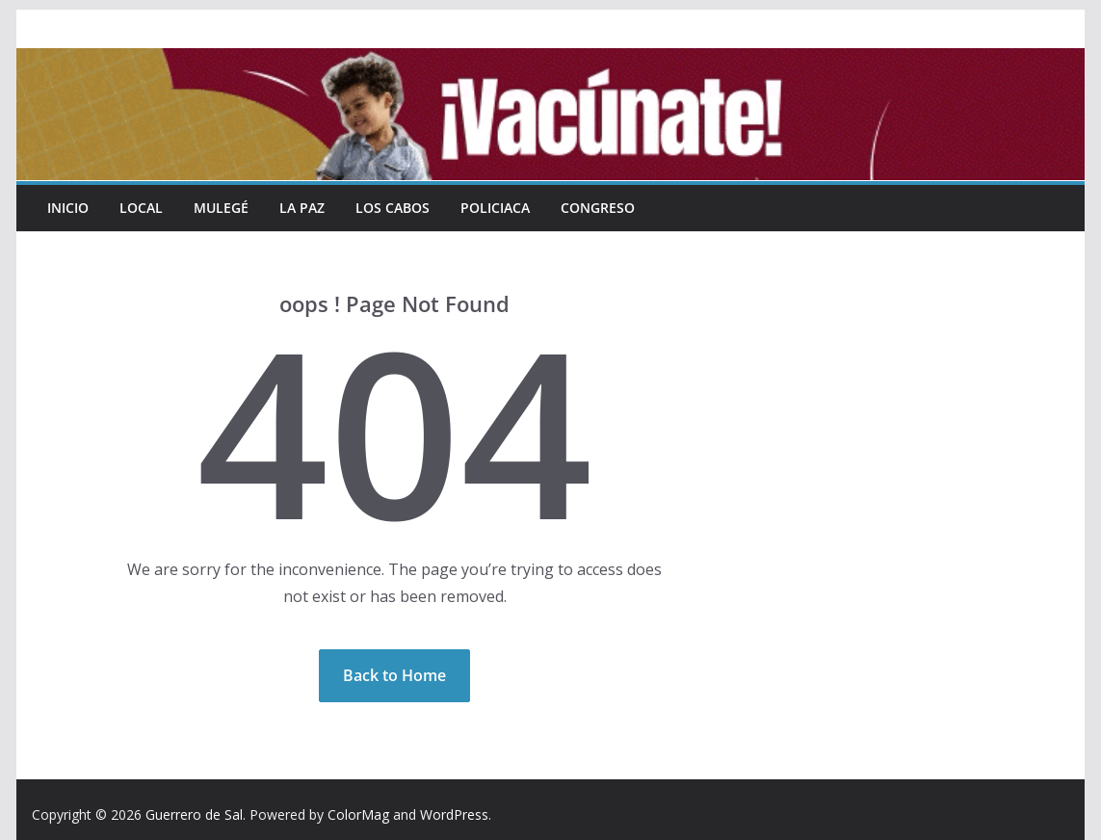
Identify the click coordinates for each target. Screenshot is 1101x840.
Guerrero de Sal (194, 814)
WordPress (454, 814)
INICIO (68, 207)
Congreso (598, 207)
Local (141, 207)
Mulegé (221, 207)
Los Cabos (392, 207)
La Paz (302, 207)
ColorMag (358, 814)
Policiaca (495, 207)
